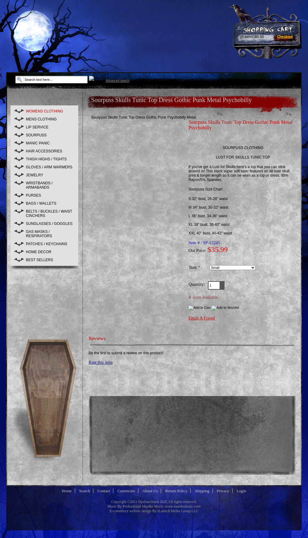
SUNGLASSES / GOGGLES (49, 224)
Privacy (223, 491)
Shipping (202, 491)
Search (84, 491)
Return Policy (176, 491)
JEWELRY (34, 175)
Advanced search (117, 80)
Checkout (285, 36)
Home (67, 491)
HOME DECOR (38, 252)
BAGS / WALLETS (41, 203)
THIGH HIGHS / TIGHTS (46, 159)
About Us (150, 491)
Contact (104, 491)
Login (241, 491)
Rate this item (101, 362)
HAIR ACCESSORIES (44, 151)
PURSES (33, 195)
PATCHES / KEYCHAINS (46, 244)
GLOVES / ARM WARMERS (49, 167)
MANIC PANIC (38, 143)
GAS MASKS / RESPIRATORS (39, 234)
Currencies (126, 491)
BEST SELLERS (39, 260)
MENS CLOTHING (41, 119)
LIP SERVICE (37, 127)
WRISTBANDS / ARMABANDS (39, 185)
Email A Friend (201, 318)
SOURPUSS (36, 135)
